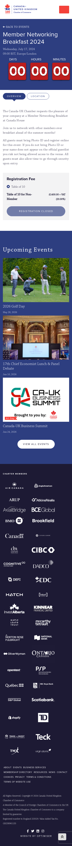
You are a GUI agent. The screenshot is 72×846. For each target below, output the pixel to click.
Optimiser (44, 836)
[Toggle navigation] (64, 9)
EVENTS (17, 767)
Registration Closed (36, 211)
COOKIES (9, 777)
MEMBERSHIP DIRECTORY (18, 772)
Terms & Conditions (38, 777)
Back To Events (16, 27)
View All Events (36, 444)
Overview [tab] (14, 96)
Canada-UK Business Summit (25, 426)
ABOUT (8, 767)
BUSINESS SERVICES (34, 767)
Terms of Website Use (17, 781)
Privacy (20, 777)
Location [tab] (38, 96)
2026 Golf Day (14, 306)
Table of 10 (18, 187)
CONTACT (62, 772)
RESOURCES (40, 772)
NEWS (52, 772)
